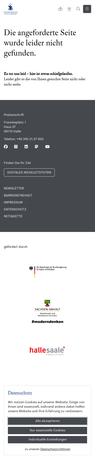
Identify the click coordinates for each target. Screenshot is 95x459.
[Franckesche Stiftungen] (10, 8)
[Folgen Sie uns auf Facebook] (6, 147)
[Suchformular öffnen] (78, 9)
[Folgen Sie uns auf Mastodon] (37, 147)
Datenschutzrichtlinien (55, 449)
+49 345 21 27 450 (30, 139)
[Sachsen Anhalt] (47, 311)
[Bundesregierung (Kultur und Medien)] (47, 272)
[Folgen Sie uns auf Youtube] (47, 147)
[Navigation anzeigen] (87, 9)
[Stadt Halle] (47, 350)
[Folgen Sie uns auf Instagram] (16, 147)
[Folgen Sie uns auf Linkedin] (26, 147)
